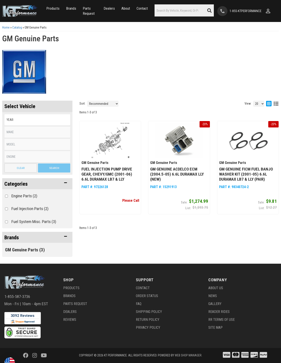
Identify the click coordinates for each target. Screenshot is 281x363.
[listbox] (37, 119)
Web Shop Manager (188, 355)
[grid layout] (269, 104)
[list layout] (276, 104)
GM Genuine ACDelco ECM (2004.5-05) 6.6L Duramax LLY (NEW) (177, 174)
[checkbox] (6, 196)
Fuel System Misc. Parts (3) (33, 221)
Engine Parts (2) (24, 195)
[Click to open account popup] (268, 11)
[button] (53, 8)
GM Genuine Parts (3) (25, 249)
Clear (21, 168)
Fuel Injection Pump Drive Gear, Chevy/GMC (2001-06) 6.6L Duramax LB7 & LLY (106, 174)
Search (54, 168)
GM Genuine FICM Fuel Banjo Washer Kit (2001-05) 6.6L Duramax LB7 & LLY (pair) (246, 174)
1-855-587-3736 (17, 296)
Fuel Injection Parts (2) (30, 208)
